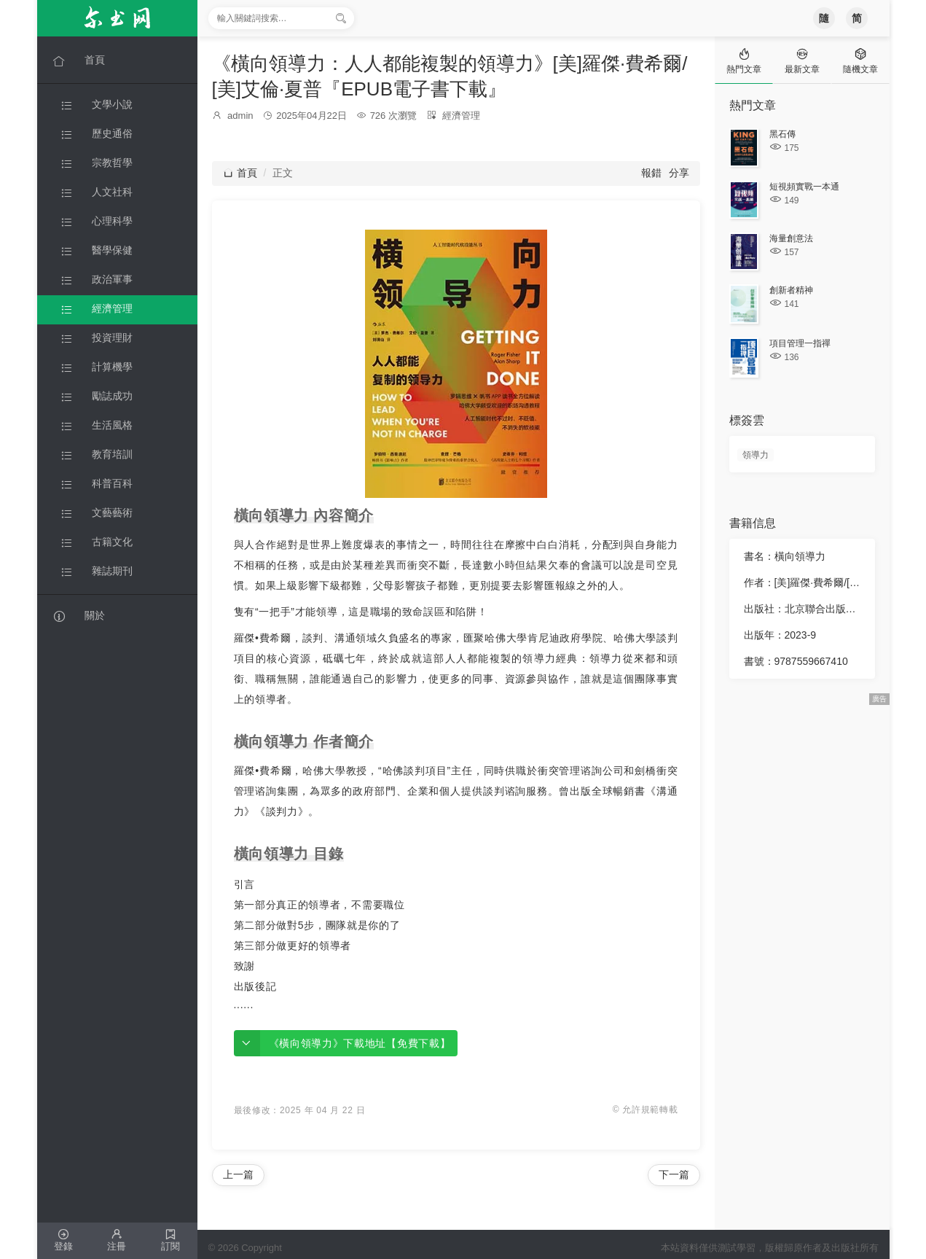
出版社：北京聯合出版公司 (803, 609)
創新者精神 (791, 290)
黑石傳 (782, 134)
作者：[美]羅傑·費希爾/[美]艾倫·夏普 (803, 582)
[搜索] (341, 18)
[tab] (744, 60)
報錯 (651, 173)
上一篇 (238, 1174)
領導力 (755, 455)
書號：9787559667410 (796, 661)
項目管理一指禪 (800, 343)
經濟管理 (461, 115)
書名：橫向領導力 (784, 556)
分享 (679, 173)
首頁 (240, 173)
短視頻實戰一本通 (804, 187)
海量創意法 (791, 238)
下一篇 (674, 1174)
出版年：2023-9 (780, 635)
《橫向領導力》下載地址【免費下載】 (360, 1043)
